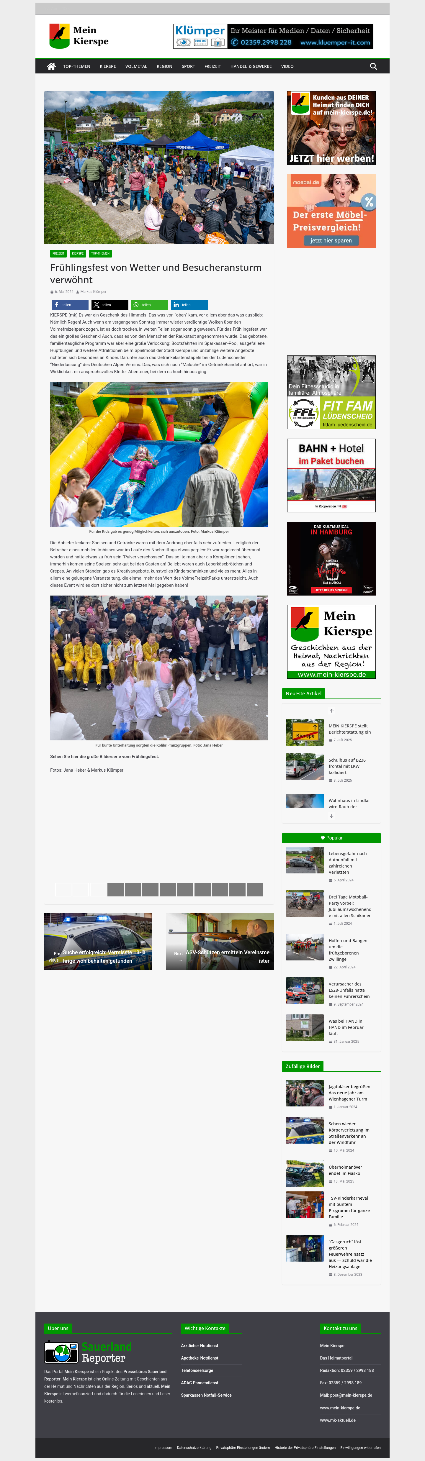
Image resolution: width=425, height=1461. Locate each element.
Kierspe (108, 66)
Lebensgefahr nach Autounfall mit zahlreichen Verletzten (348, 863)
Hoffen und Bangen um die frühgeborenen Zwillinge (348, 950)
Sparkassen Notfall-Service (206, 1395)
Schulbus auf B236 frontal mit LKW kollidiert (347, 766)
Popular (332, 838)
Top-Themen (76, 66)
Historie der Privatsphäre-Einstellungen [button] (305, 1448)
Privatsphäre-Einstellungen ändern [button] (243, 1448)
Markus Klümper (94, 292)
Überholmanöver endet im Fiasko (345, 1170)
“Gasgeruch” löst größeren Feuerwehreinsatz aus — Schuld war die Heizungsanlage (350, 1254)
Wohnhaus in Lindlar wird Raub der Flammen (349, 807)
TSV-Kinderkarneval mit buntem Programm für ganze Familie (349, 1207)
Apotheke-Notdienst (199, 1358)
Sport (188, 66)
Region (164, 66)
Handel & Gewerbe (251, 66)
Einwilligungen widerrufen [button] (360, 1448)
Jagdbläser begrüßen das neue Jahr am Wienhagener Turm (349, 1093)
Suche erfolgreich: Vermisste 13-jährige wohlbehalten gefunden (97, 956)
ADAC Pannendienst (199, 1382)
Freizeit (213, 66)
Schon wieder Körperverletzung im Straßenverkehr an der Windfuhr (349, 1133)
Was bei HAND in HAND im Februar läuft (346, 1027)
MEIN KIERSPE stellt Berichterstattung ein (350, 729)
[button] (70, 305)
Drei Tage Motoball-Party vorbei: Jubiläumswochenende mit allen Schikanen (350, 906)
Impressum (163, 1448)
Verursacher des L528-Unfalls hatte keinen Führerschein (349, 990)
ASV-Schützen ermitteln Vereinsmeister (220, 956)
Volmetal (136, 66)
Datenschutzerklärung (194, 1448)
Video (287, 66)
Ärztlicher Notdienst (199, 1345)
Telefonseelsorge (197, 1370)
